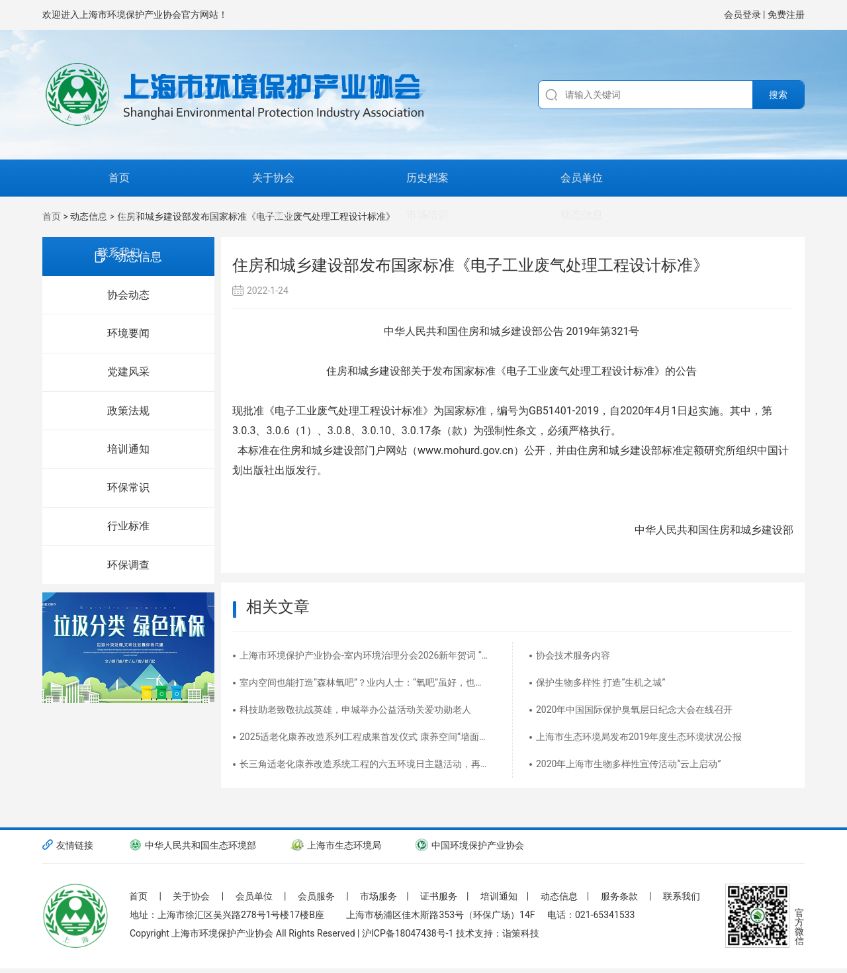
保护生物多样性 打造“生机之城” (600, 682)
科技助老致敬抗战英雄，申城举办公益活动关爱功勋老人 (355, 709)
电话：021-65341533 (591, 924)
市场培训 (593, 177)
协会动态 (128, 295)
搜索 (778, 94)
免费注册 (786, 14)
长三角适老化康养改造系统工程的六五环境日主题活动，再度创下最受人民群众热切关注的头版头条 (368, 764)
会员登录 (743, 14)
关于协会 (169, 177)
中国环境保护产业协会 (473, 845)
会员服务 (423, 177)
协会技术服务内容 (573, 655)
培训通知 (128, 451)
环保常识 (128, 490)
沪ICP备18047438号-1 (407, 942)
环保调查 (128, 568)
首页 (84, 177)
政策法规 (128, 412)
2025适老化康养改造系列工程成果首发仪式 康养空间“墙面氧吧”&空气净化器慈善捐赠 (368, 736)
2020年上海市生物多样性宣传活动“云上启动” (628, 764)
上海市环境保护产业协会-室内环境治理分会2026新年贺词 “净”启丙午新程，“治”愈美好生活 (368, 655)
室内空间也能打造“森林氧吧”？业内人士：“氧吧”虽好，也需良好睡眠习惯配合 (368, 682)
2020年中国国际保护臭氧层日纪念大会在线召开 (634, 709)
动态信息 (677, 177)
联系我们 (762, 177)
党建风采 (128, 373)
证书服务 (508, 177)
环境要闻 (128, 334)
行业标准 (128, 529)
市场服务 (385, 891)
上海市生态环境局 (337, 845)
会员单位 (339, 177)
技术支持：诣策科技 (497, 942)
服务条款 (630, 891)
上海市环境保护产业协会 (222, 942)
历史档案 (254, 177)
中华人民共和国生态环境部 (192, 845)
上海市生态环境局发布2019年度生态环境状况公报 (639, 736)
